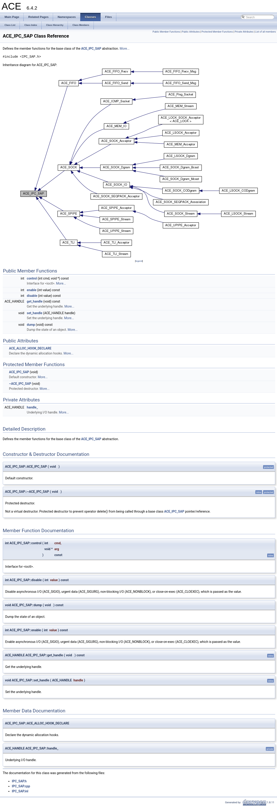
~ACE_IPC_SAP (20, 383)
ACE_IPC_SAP (91, 48)
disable (32, 296)
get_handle (35, 301)
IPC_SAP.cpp (21, 786)
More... (125, 48)
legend (139, 261)
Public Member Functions (166, 31)
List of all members (265, 31)
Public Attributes (191, 31)
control (32, 278)
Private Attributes (244, 31)
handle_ (32, 407)
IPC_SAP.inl (20, 791)
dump (31, 324)
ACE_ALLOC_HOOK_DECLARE (30, 348)
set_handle (34, 313)
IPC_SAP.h (19, 781)
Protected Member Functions (217, 31)
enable (31, 290)
